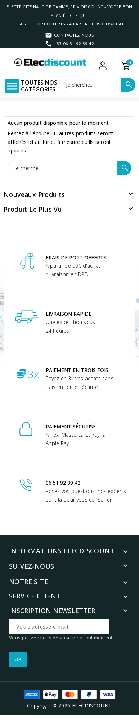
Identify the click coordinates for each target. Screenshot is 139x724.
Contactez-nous (74, 35)
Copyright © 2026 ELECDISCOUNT (69, 705)
